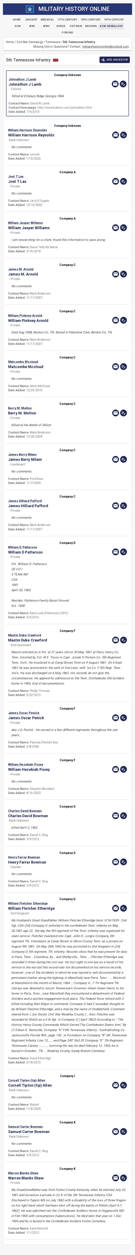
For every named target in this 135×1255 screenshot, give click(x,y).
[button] (50, 79)
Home (10, 42)
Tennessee (52, 42)
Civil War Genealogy (30, 42)
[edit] (123, 84)
